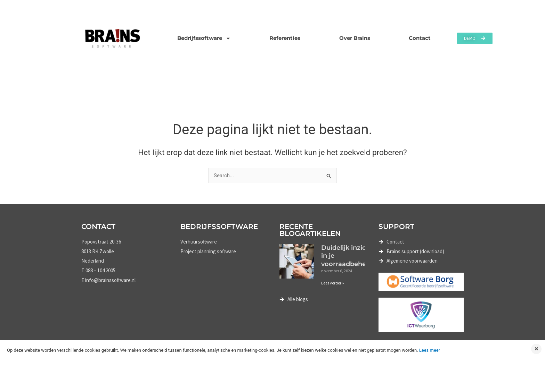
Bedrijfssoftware (204, 38)
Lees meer (429, 350)
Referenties (284, 38)
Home (89, 87)
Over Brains (354, 38)
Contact (420, 38)
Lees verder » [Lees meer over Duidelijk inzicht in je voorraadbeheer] (332, 282)
